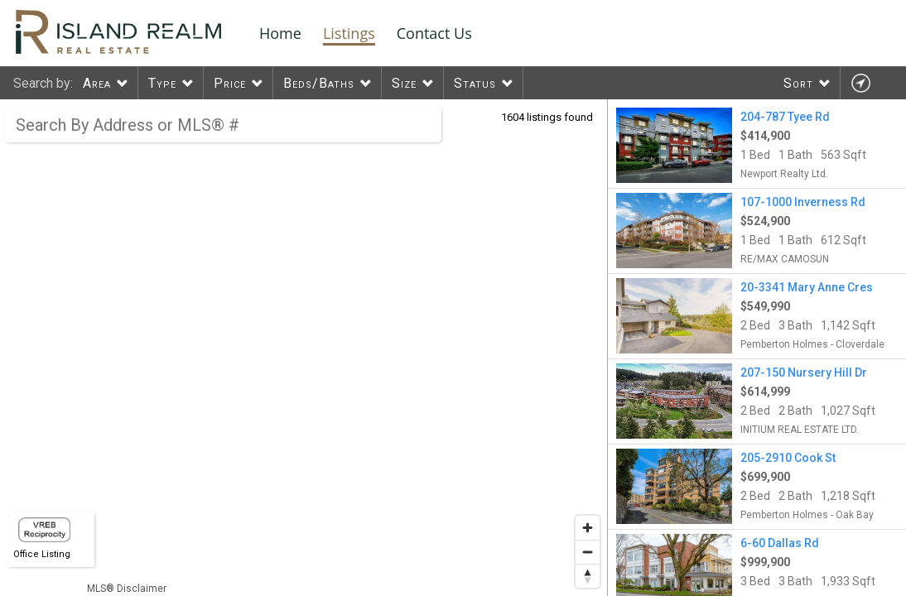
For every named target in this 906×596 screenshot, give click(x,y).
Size (404, 83)
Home (280, 33)
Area (97, 83)
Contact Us (434, 33)
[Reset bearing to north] (588, 576)
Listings (349, 33)
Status (475, 83)
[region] (304, 347)
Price (230, 83)
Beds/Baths (318, 83)
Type (162, 83)
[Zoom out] (588, 552)
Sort (798, 83)
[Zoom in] (588, 528)
